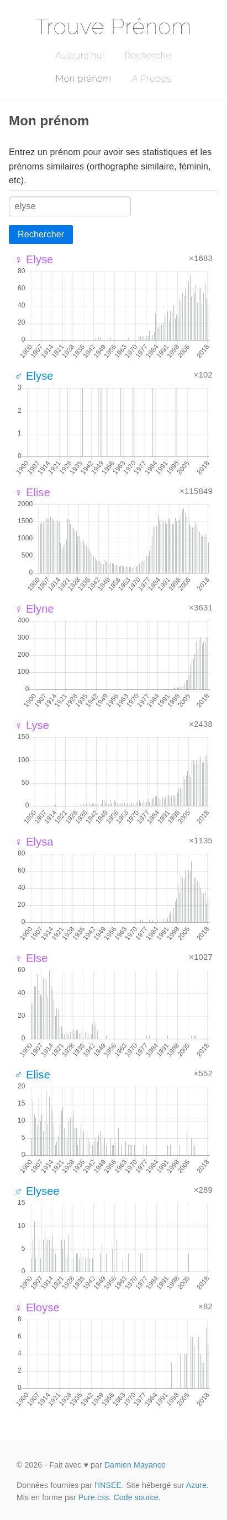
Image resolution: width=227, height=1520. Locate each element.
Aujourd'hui (79, 55)
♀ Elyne (34, 609)
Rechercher (41, 234)
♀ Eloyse (37, 1307)
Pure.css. (95, 1497)
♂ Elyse (34, 376)
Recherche (148, 55)
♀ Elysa (34, 842)
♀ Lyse (31, 725)
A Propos (151, 78)
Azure (196, 1485)
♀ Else (30, 958)
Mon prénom (84, 78)
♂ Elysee (37, 1191)
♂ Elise (32, 1075)
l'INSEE (108, 1485)
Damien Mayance (135, 1464)
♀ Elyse (34, 259)
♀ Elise (32, 492)
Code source (136, 1497)
